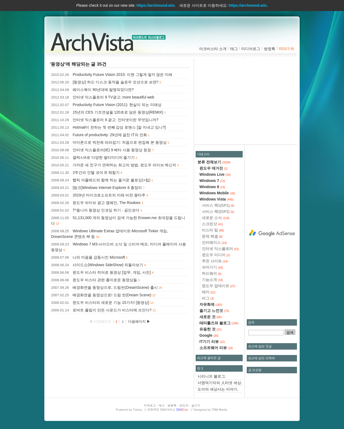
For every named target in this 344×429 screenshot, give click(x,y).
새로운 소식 (215, 218)
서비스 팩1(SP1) (218, 205)
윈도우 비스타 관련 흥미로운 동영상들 (105, 280)
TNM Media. (220, 409)
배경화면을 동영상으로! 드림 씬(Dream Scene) (112, 295)
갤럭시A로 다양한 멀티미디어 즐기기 (104, 157)
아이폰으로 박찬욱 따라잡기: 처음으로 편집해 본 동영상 (119, 142)
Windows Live (215, 174)
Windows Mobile (217, 193)
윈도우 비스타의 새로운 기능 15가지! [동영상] (111, 302)
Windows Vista (216, 199)
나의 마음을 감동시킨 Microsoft (99, 257)
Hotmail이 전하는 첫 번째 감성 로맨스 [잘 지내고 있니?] (119, 127)
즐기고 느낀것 (214, 310)
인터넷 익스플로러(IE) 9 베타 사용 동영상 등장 (112, 150)
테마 (209, 292)
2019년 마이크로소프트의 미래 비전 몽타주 (109, 195)
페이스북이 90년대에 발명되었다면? (103, 89)
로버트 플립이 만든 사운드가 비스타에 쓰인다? (112, 310)
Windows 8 (212, 187)
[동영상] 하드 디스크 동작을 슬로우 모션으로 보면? (115, 82)
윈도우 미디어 (216, 255)
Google (208, 335)
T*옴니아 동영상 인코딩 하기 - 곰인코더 (106, 210)
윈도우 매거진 (213, 168)
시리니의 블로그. (212, 376)
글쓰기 (195, 405)
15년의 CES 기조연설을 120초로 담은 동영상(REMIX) (118, 112)
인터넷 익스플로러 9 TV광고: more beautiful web (113, 97)
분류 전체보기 (214, 162)
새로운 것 (210, 317)
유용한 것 (210, 329)
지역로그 (150, 405)
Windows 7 (212, 180)
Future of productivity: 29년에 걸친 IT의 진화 (110, 135)
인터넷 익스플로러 (220, 249)
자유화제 (210, 304)
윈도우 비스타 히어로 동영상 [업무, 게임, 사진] (112, 272)
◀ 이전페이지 (100, 321)
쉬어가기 (212, 267)
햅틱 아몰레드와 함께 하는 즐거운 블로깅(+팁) (111, 180)
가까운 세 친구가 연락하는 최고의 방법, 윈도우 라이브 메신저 (124, 165)
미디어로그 (250, 49)
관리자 (184, 405)
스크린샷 (212, 224)
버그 (208, 298)
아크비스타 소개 (213, 49)
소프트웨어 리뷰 (216, 348)
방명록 (269, 49)
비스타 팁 (213, 230)
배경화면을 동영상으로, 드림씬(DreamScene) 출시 (115, 287)
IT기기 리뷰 (212, 341)
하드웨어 (211, 273)
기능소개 (212, 279)
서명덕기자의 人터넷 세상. (220, 383)
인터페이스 (214, 242)
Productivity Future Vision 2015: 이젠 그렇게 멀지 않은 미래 (122, 74)
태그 (234, 49)
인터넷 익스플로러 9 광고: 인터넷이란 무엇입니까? (115, 120)
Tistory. (138, 409)
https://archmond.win (156, 5)
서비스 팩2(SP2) (218, 211)
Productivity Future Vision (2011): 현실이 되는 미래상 (117, 105)
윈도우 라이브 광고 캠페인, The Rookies (106, 203)
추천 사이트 (215, 261)
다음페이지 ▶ (139, 321)
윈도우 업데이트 (218, 286)
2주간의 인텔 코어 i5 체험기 (96, 172)
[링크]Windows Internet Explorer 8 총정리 (107, 187)
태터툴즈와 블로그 (218, 323)
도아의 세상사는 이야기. (218, 389)
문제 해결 (212, 236)
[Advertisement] (247, 101)
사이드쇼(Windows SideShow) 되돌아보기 (108, 265)
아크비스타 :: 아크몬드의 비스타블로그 (94, 41)
